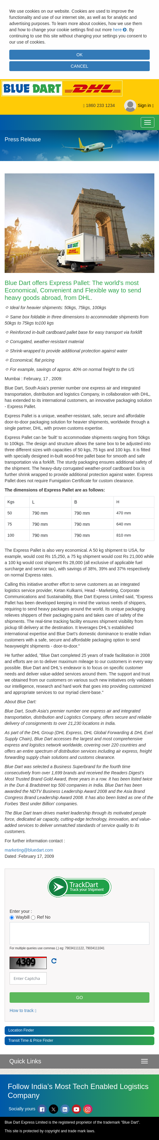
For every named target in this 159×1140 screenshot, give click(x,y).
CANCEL (79, 66)
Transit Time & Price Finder (30, 1040)
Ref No (41, 917)
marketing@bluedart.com (29, 850)
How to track (23, 1010)
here (120, 29)
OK (79, 54)
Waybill (20, 917)
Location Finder (21, 1030)
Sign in (139, 106)
